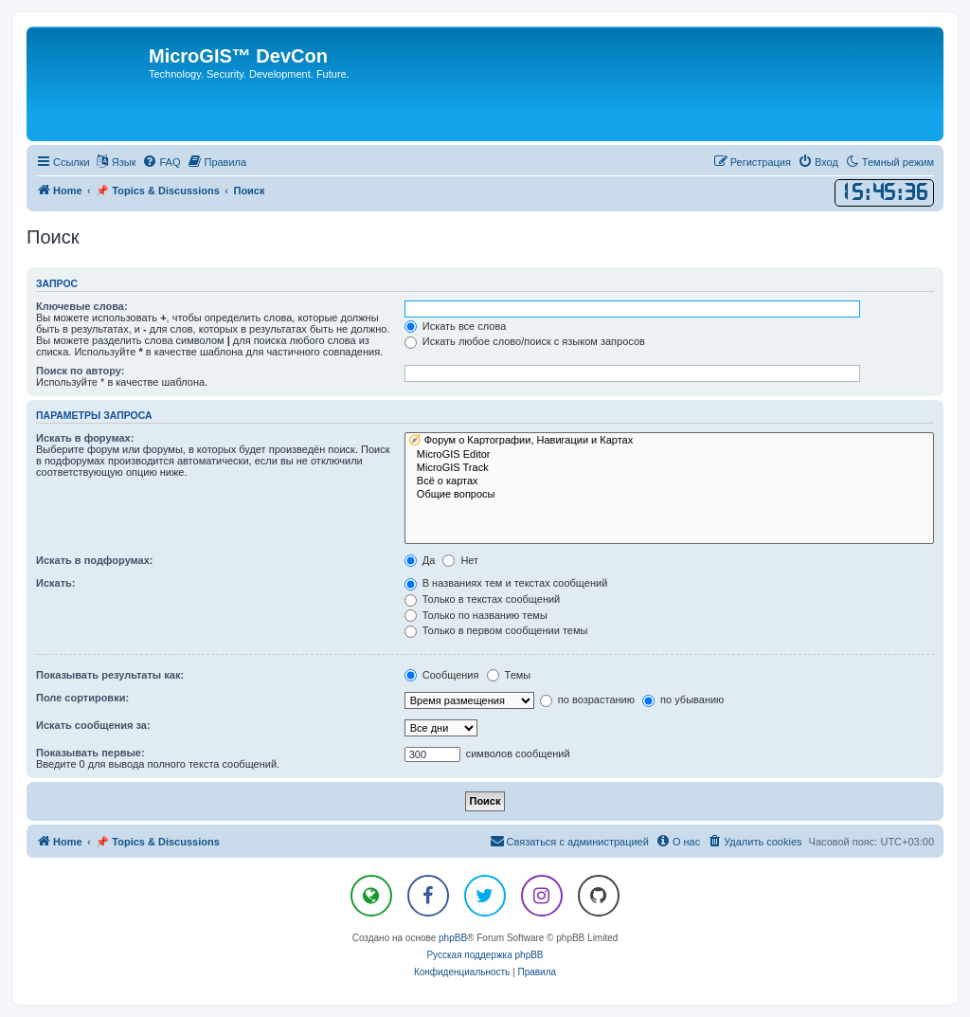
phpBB (453, 938)
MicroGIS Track (669, 468)
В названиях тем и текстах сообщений (506, 583)
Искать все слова (455, 326)
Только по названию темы (476, 615)
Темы (509, 675)
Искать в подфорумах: (94, 560)
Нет (460, 560)
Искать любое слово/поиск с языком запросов (524, 341)
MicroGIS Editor (669, 455)
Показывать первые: (90, 752)
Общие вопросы (669, 494)
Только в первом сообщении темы (496, 630)
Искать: (55, 583)
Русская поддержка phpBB (484, 955)
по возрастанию (587, 699)
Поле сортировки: (82, 697)
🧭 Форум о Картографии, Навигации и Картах (669, 440)
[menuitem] (161, 162)
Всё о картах (669, 481)
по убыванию (683, 699)
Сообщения (441, 675)
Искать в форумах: (85, 438)
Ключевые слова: (82, 306)
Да (420, 560)
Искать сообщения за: (93, 725)
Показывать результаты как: (110, 675)
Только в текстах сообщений (482, 599)
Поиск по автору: (80, 370)
